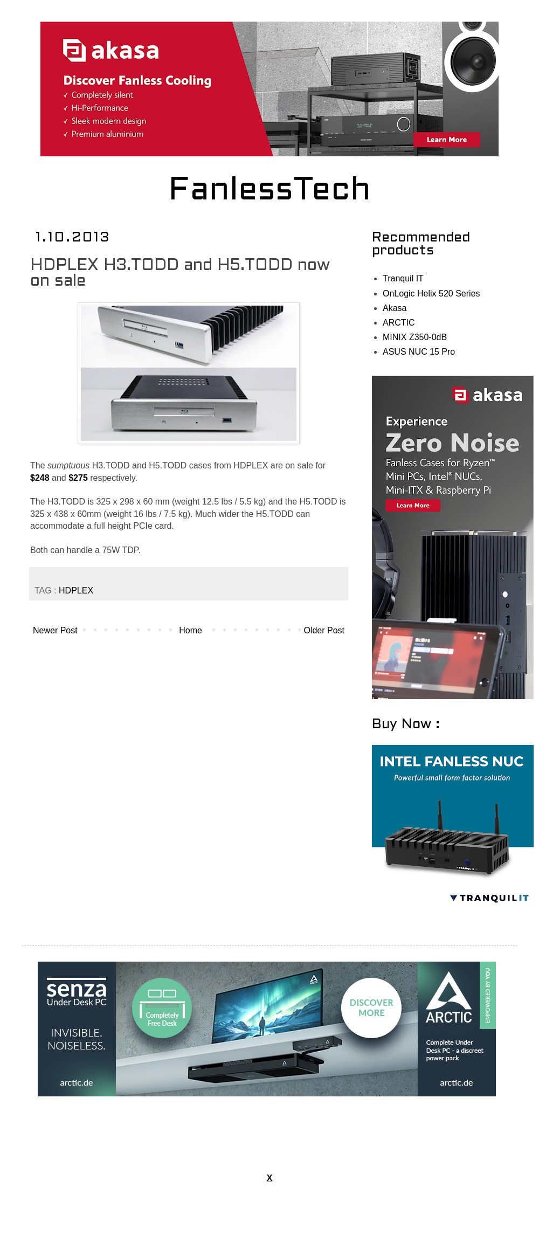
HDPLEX (76, 590)
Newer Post (55, 630)
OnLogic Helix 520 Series (431, 293)
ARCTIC (399, 322)
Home (190, 630)
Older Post (323, 630)
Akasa (394, 308)
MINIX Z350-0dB (415, 337)
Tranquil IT (403, 278)
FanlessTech (270, 191)
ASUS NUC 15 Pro (419, 351)
